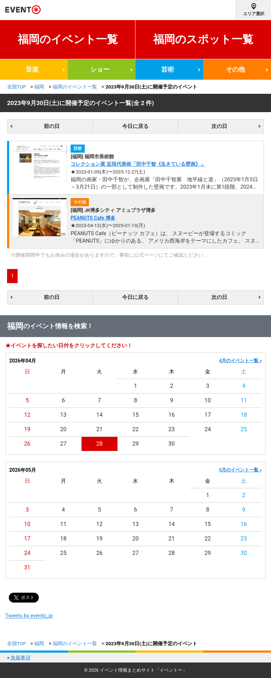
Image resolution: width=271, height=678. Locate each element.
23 (171, 429)
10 (208, 400)
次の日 (219, 126)
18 (244, 414)
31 (27, 567)
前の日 (52, 126)
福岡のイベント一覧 (68, 39)
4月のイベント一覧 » (240, 360)
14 (99, 414)
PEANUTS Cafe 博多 (93, 218)
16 (171, 414)
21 (99, 429)
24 (208, 429)
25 (244, 429)
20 (63, 429)
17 (208, 414)
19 (27, 429)
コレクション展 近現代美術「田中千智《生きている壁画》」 (138, 164)
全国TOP (16, 87)
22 (135, 429)
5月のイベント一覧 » (240, 470)
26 (27, 443)
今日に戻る (135, 126)
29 (135, 443)
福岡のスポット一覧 (203, 39)
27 (63, 443)
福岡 (39, 87)
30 (171, 443)
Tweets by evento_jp (29, 615)
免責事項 (20, 657)
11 (244, 400)
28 (99, 443)
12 (27, 414)
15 (135, 414)
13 (63, 414)
